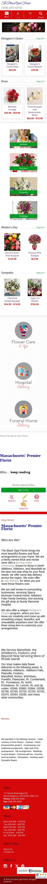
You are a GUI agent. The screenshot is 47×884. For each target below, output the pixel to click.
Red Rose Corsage (11, 108)
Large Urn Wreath (35, 297)
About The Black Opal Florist (14, 434)
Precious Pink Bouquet (35, 254)
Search (37, 18)
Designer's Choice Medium (35, 67)
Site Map (29, 882)
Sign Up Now (23, 489)
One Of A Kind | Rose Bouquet (11, 254)
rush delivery (11, 575)
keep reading (20, 471)
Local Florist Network (14, 882)
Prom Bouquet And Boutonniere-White (35, 111)
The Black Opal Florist (15, 3)
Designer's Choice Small (11, 67)
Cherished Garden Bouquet (11, 299)
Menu (10, 17)
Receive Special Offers (23, 483)
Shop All (41, 39)
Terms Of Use (10, 880)
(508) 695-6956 (11, 8)
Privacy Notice (24, 880)
